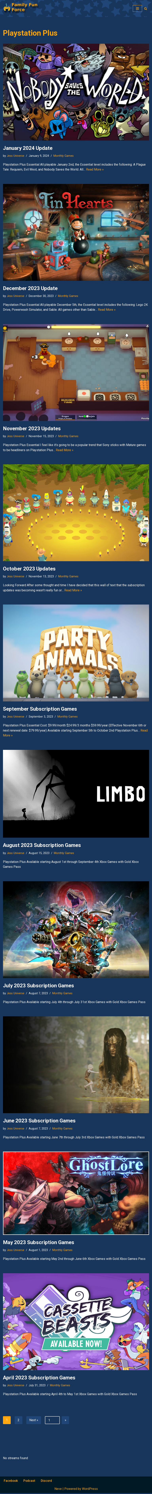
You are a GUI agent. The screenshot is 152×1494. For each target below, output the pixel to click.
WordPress (90, 1490)
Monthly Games (63, 156)
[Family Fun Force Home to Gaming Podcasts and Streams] (23, 8)
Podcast (30, 1482)
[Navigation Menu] (137, 8)
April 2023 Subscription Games (39, 1378)
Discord (47, 1482)
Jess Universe (15, 156)
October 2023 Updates (29, 569)
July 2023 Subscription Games (38, 986)
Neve (58, 1490)
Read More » (95, 170)
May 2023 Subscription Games (38, 1243)
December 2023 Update (30, 288)
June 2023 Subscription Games (39, 1121)
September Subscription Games (40, 709)
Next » (33, 1421)
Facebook (11, 1482)
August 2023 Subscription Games (42, 846)
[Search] (145, 8)
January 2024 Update (27, 148)
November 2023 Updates (32, 429)
